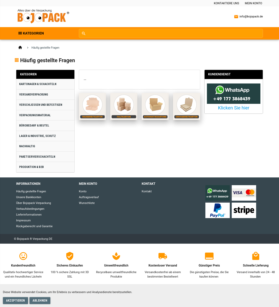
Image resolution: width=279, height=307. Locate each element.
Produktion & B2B (31, 167)
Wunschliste (87, 203)
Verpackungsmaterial (35, 115)
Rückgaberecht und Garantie (34, 226)
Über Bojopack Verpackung (33, 203)
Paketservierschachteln (37, 156)
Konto (82, 191)
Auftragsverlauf (89, 197)
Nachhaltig (27, 146)
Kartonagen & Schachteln (37, 84)
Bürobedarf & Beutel (34, 125)
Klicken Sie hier (233, 108)
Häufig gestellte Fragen (31, 191)
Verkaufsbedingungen (30, 209)
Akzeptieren (15, 300)
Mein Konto (253, 3)
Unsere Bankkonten (28, 197)
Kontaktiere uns (226, 3)
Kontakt (147, 191)
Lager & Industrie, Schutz (37, 136)
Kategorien (33, 33)
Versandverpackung (33, 94)
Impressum (23, 220)
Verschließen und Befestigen (40, 105)
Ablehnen (40, 300)
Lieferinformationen (28, 214)
